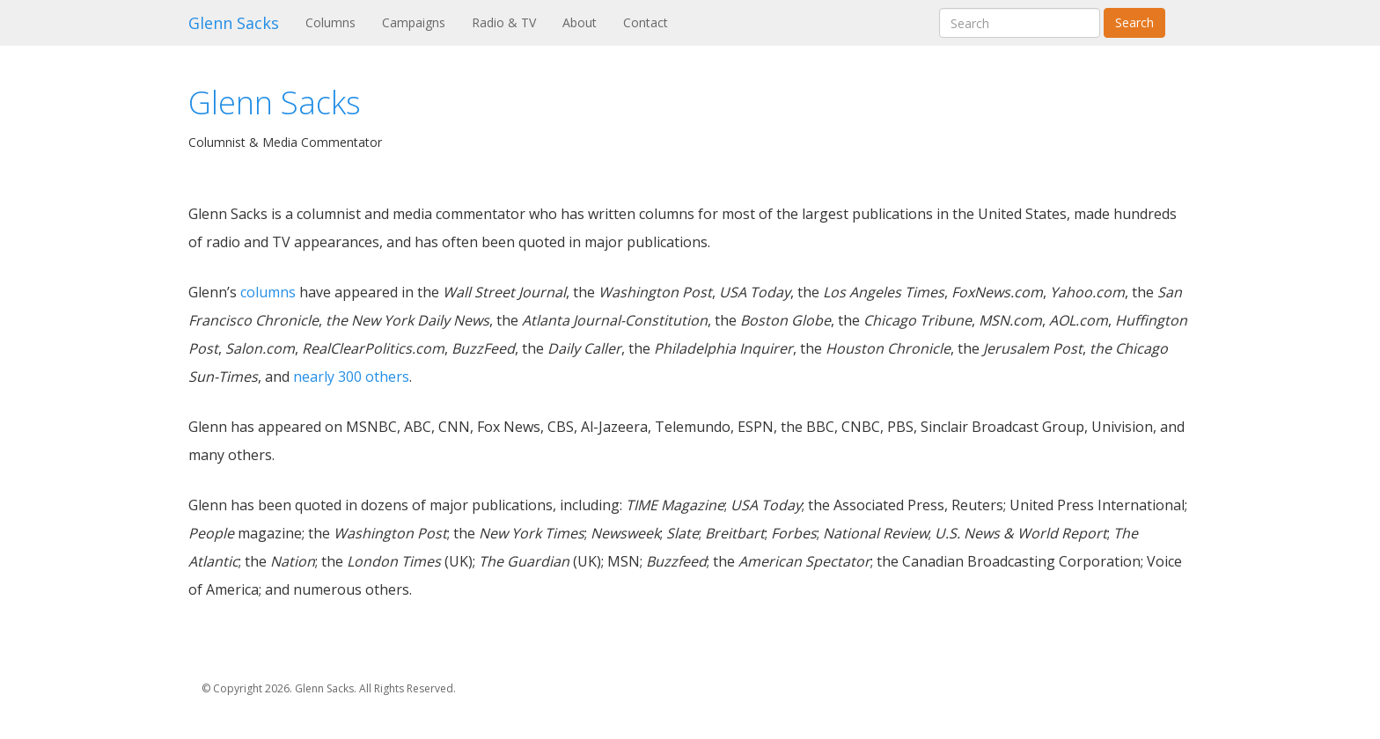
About (579, 22)
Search (1134, 22)
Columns (337, 22)
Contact (645, 22)
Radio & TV (504, 22)
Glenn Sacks (233, 22)
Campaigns (413, 22)
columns (268, 292)
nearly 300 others (351, 376)
